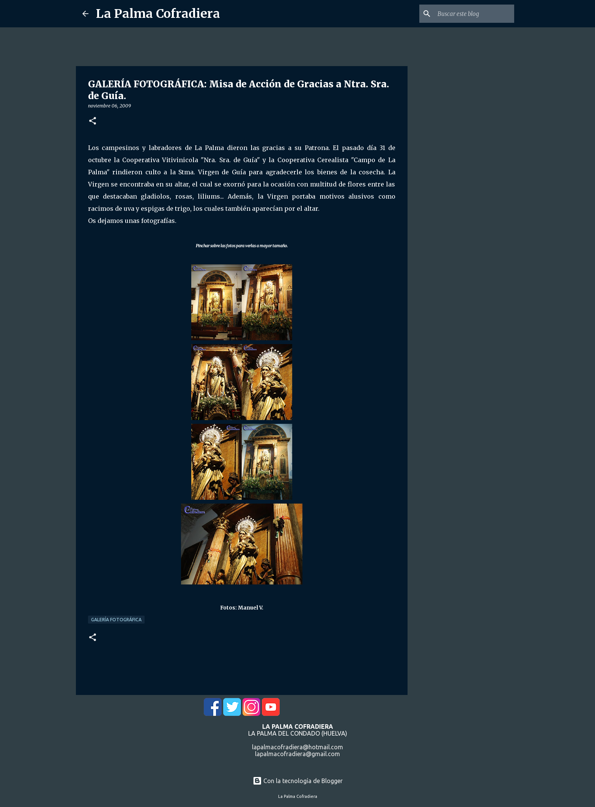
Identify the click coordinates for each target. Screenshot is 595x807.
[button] (92, 121)
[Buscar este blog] (474, 14)
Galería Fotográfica (116, 619)
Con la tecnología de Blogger (298, 780)
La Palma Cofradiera (158, 13)
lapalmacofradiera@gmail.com (297, 753)
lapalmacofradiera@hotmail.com (297, 747)
